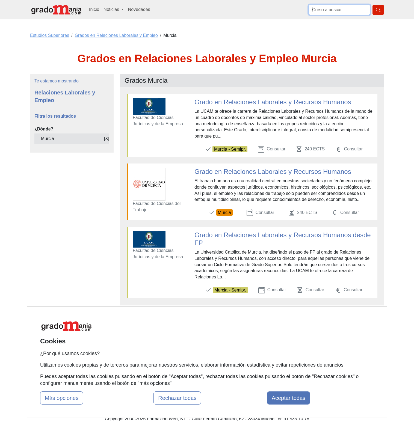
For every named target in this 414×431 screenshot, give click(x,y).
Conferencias (197, 342)
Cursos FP (195, 332)
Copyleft (253, 353)
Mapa (130, 321)
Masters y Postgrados (206, 321)
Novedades (139, 9)
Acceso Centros (140, 363)
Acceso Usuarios (141, 353)
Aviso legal (255, 342)
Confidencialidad (261, 332)
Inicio (94, 9)
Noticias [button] (112, 9)
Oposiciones (197, 363)
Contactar (254, 321)
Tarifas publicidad (141, 342)
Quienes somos (140, 332)
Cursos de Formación (205, 353)
